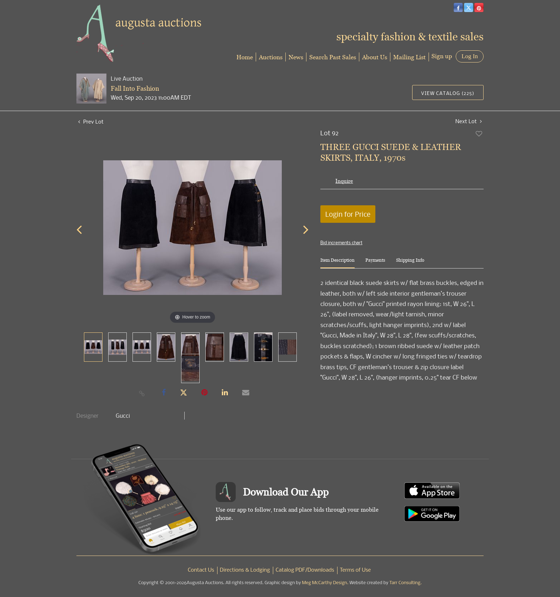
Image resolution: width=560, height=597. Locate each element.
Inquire (344, 181)
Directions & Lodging (245, 570)
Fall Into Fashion (135, 88)
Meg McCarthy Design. (325, 583)
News (296, 57)
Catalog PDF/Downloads (305, 570)
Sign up (441, 56)
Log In (469, 56)
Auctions (270, 57)
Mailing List (409, 57)
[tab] (337, 263)
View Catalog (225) (447, 93)
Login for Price (347, 214)
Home (244, 57)
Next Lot (468, 121)
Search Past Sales (332, 57)
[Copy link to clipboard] (142, 393)
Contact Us (201, 570)
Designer (87, 416)
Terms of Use (355, 570)
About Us (374, 57)
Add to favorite (479, 133)
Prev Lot (91, 121)
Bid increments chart (341, 242)
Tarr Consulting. (405, 583)
